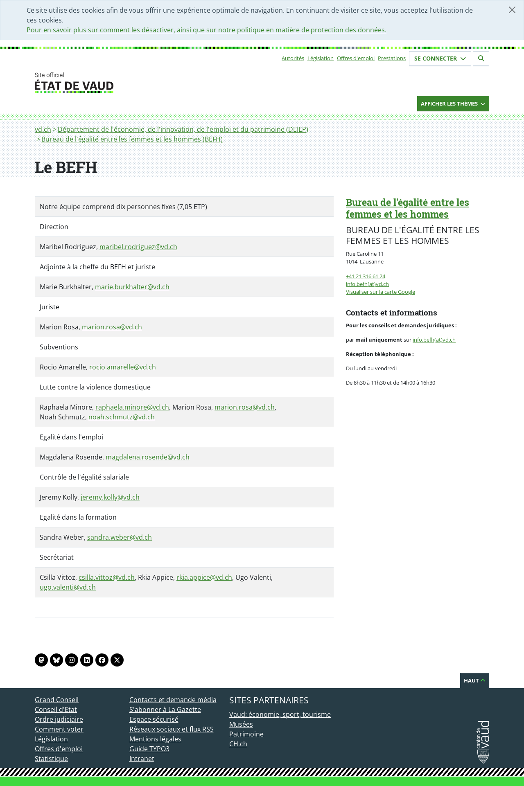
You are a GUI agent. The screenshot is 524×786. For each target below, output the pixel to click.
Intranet (141, 758)
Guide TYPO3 (149, 748)
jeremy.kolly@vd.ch (110, 497)
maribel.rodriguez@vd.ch (138, 246)
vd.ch (43, 129)
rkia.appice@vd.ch (204, 577)
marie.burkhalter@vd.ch (132, 286)
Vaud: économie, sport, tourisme (280, 714)
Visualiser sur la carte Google (380, 291)
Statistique (51, 758)
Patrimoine (246, 734)
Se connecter (440, 58)
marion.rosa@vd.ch (112, 326)
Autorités (293, 58)
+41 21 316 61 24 (365, 276)
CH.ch (238, 743)
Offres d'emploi (356, 58)
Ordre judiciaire (59, 719)
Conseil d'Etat (56, 709)
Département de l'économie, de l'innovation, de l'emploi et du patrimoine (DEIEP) (183, 129)
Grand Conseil (57, 699)
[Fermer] (512, 9)
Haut (475, 680)
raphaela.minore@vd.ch (132, 407)
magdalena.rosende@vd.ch (148, 457)
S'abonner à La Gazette (165, 709)
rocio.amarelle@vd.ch (122, 367)
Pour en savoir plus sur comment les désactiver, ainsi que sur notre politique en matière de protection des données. (206, 29)
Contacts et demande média (173, 699)
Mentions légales (155, 738)
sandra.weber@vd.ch (119, 537)
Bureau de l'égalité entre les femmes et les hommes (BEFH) (132, 139)
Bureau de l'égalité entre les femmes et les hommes (407, 208)
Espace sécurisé (153, 719)
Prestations (392, 58)
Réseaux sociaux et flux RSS (171, 729)
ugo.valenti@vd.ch (68, 587)
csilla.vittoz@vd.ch (107, 577)
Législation (320, 58)
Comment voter (59, 729)
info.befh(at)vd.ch (367, 284)
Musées (241, 724)
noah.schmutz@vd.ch (121, 416)
